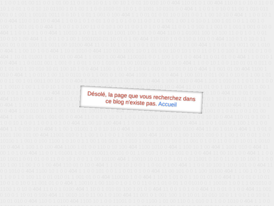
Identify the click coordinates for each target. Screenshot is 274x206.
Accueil (167, 104)
